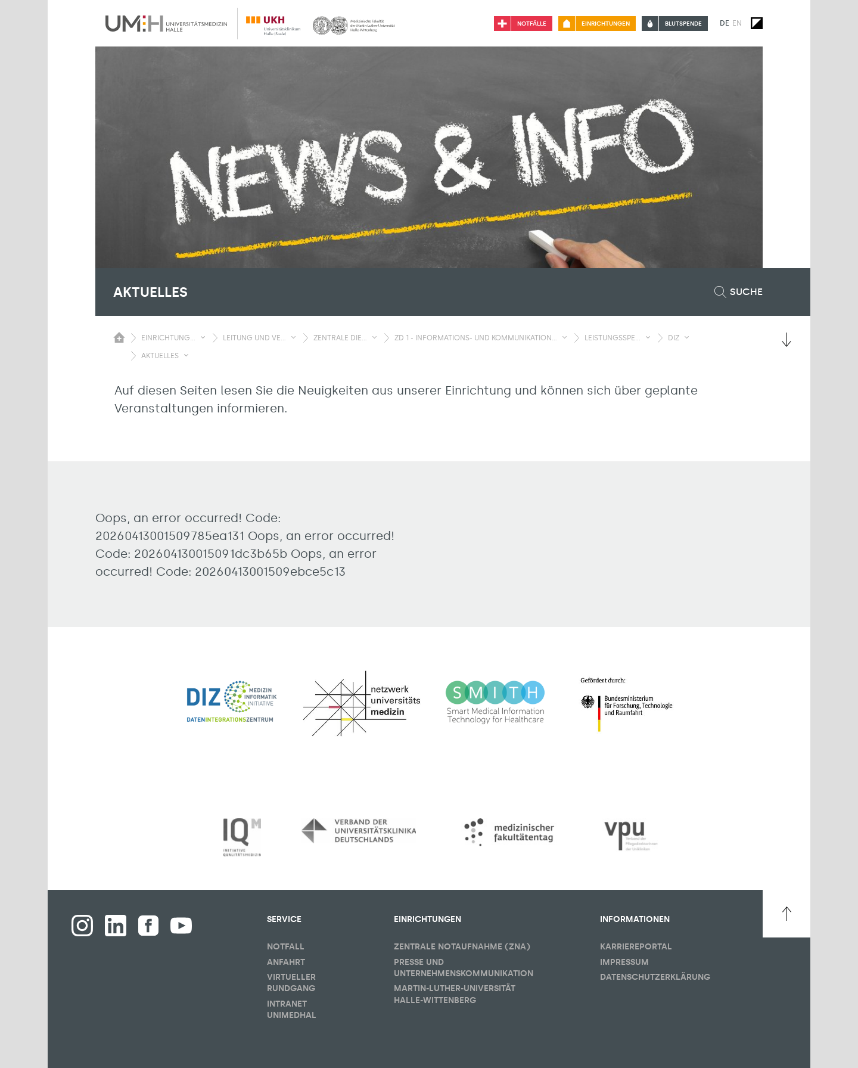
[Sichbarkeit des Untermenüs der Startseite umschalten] (119, 337)
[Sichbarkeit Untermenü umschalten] (202, 337)
